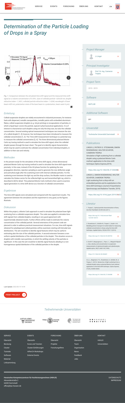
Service (38, 6)
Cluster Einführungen (35, 348)
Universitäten (103, 344)
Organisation (79, 348)
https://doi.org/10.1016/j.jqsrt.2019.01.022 (104, 195)
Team (76, 344)
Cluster (6, 348)
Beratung (7, 344)
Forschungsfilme (57, 348)
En (111, 7)
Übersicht (7, 340)
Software (7, 355)
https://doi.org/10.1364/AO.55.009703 (100, 236)
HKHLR (100, 340)
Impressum (116, 380)
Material (7, 359)
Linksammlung (9, 363)
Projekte (54, 344)
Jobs (76, 359)
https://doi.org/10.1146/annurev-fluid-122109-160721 (100, 217)
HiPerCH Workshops (35, 352)
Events (53, 6)
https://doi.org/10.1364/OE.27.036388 (103, 170)
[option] (38, 78)
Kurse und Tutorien (34, 344)
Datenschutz (115, 378)
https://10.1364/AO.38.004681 (97, 254)
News (76, 352)
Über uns (83, 6)
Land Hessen (117, 6)
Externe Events (33, 355)
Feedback (78, 355)
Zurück (8, 78)
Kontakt (99, 6)
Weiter (69, 78)
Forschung (68, 6)
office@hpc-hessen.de (12, 386)
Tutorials (7, 352)
